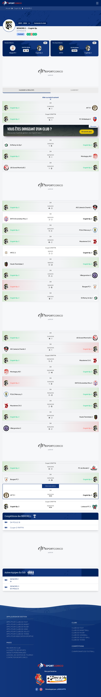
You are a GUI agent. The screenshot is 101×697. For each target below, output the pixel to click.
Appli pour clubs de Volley (18, 632)
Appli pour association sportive (20, 637)
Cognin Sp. (17, 8)
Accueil (8, 8)
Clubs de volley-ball (81, 638)
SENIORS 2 (28, 8)
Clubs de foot (78, 629)
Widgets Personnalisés (16, 653)
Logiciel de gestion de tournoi (20, 656)
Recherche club (13, 649)
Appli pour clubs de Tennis (18, 635)
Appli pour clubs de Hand (17, 630)
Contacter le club (40, 23)
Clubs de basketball (80, 631)
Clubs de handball (79, 636)
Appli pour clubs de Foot (17, 623)
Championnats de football (83, 652)
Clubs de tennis (78, 640)
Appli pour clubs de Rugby (18, 627)
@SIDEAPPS (61, 690)
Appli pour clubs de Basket (18, 625)
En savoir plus (87, 132)
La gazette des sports (16, 651)
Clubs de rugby (78, 633)
